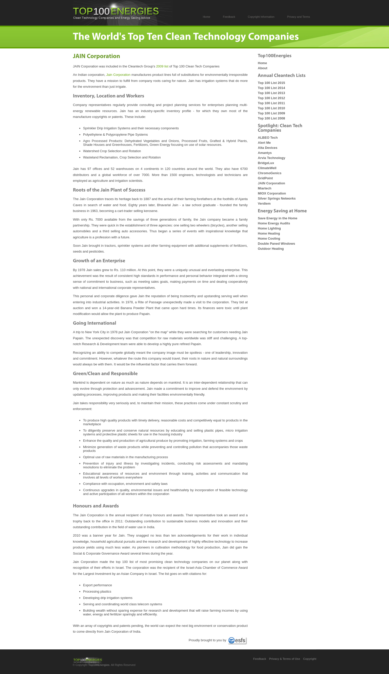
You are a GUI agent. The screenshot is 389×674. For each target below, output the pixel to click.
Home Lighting (269, 228)
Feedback (259, 658)
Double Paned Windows (276, 243)
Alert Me (264, 143)
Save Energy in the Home (277, 218)
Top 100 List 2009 (271, 113)
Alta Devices (267, 148)
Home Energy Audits (274, 223)
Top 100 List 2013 (271, 93)
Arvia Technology (271, 158)
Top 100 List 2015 (271, 83)
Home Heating (269, 233)
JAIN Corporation (271, 183)
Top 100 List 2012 (271, 98)
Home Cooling (269, 238)
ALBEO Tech (268, 137)
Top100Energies (98, 664)
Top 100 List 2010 (271, 108)
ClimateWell (267, 168)
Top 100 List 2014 (271, 88)
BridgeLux (266, 163)
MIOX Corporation (272, 193)
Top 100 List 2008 (271, 118)
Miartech (264, 188)
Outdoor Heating (271, 249)
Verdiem (264, 203)
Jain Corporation (118, 75)
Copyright (309, 658)
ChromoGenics (269, 173)
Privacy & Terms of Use (284, 658)
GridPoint (265, 178)
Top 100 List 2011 (271, 103)
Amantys (265, 153)
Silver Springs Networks (277, 198)
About (262, 68)
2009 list (162, 66)
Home (262, 63)
